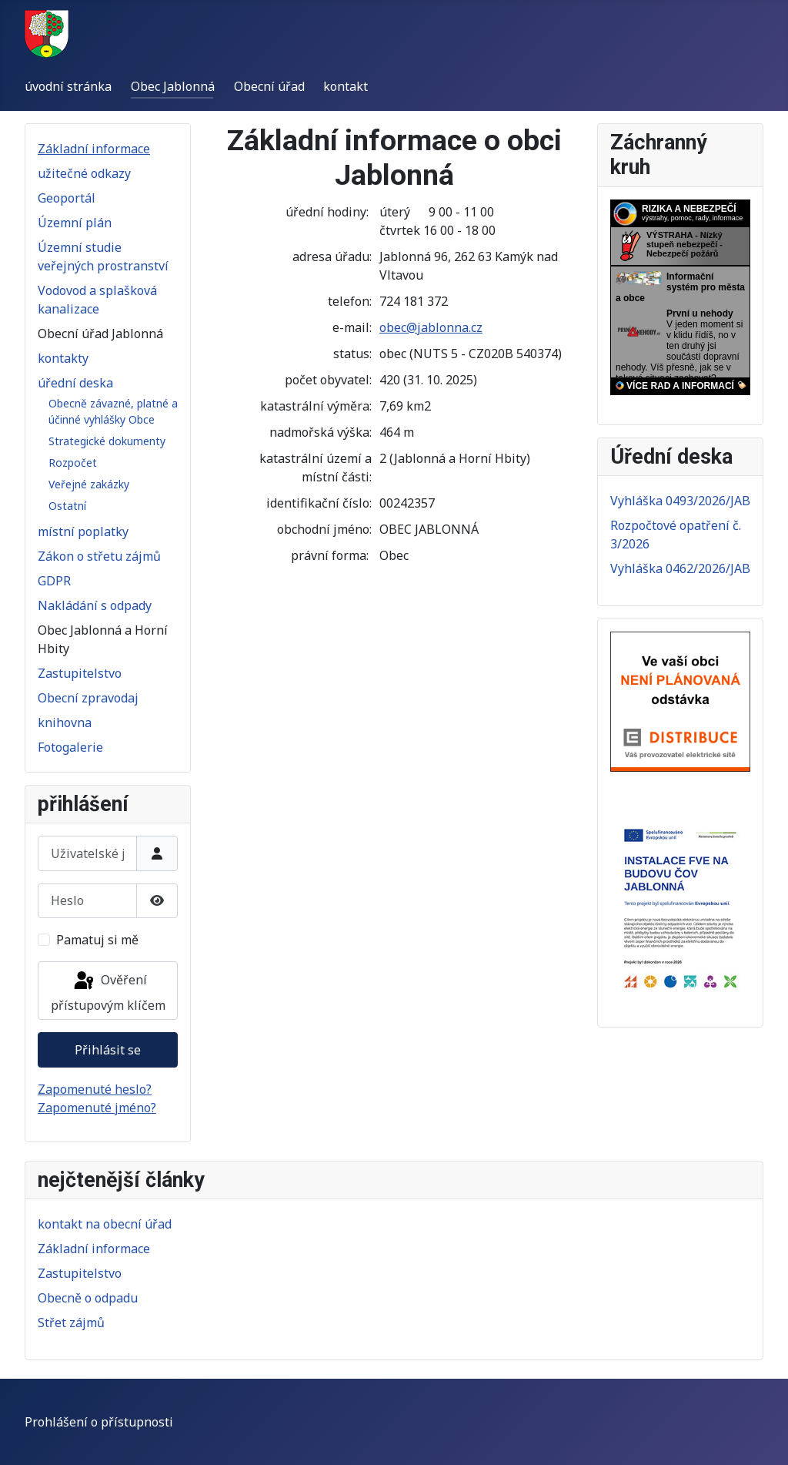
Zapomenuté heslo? (95, 1089)
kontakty (63, 358)
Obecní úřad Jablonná (100, 333)
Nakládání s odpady (95, 605)
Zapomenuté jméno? (97, 1107)
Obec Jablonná (173, 86)
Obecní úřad (269, 86)
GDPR (54, 580)
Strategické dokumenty (106, 441)
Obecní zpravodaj (88, 697)
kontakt (345, 86)
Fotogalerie (70, 747)
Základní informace (94, 148)
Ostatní (67, 505)
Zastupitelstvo (80, 673)
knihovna (65, 722)
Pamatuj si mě (97, 939)
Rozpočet (72, 462)
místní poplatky (83, 531)
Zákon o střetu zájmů (99, 556)
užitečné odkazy (84, 173)
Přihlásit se (108, 1049)
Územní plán (75, 222)
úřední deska (75, 382)
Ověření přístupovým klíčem (108, 992)
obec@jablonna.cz (430, 327)
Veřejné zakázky (88, 484)
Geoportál (66, 197)
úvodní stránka (68, 86)
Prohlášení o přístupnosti (99, 1421)
